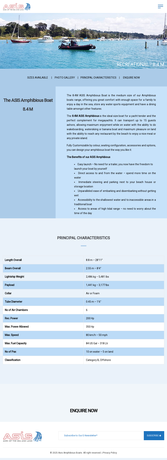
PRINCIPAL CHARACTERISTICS (98, 77)
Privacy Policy (110, 452)
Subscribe (154, 435)
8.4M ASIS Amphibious (85, 115)
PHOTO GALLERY (65, 77)
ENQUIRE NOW (131, 77)
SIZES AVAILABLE (37, 77)
